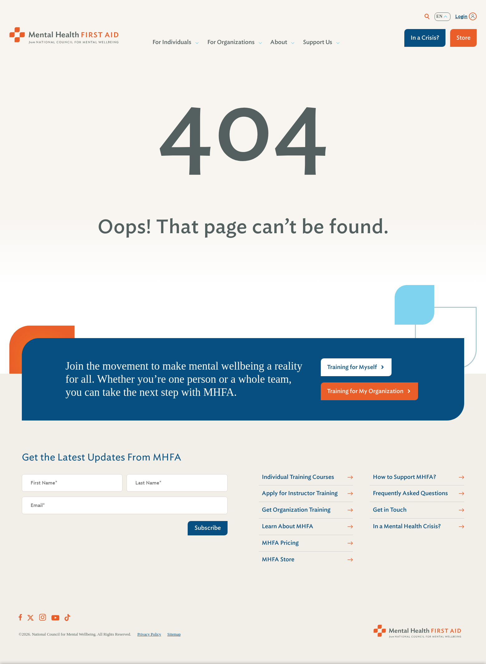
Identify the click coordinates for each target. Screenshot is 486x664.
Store (463, 38)
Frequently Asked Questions (410, 493)
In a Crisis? (425, 38)
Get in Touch (390, 510)
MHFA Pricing (280, 543)
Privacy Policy (149, 634)
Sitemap (174, 634)
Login (461, 16)
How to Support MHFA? (404, 477)
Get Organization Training (296, 510)
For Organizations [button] (231, 42)
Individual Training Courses (298, 477)
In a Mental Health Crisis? (407, 526)
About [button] (279, 42)
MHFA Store (278, 559)
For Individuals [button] (172, 42)
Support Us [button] (318, 42)
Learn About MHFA (287, 526)
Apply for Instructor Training (300, 493)
